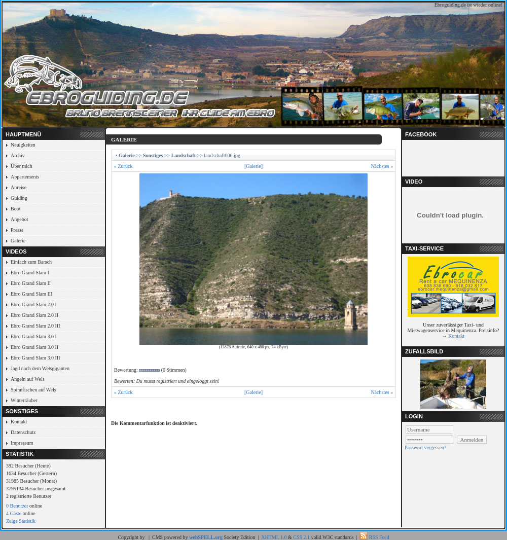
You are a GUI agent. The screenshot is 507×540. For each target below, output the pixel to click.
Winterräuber (24, 400)
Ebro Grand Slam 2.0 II (34, 315)
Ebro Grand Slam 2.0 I (34, 304)
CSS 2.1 (301, 537)
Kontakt (19, 421)
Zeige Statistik (20, 521)
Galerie (18, 240)
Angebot (19, 219)
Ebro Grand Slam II (31, 283)
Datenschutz (23, 432)
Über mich (21, 166)
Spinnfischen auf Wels (33, 389)
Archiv (18, 155)
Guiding (19, 198)
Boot (15, 208)
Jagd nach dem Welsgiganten (40, 368)
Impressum (22, 443)
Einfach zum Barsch (31, 262)
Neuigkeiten (23, 145)
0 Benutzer (17, 506)
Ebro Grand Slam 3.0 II (34, 347)
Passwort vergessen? (425, 447)
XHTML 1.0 (273, 537)
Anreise (18, 187)
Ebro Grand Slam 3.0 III (35, 358)
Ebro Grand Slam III (31, 294)
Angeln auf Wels (28, 379)
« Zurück (123, 166)
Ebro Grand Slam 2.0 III (35, 326)
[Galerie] (253, 166)
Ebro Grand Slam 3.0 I (34, 336)
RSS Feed (379, 537)
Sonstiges (153, 155)
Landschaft (183, 155)
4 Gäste (13, 513)
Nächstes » (382, 166)
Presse (17, 230)
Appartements (25, 176)
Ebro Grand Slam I (30, 272)
